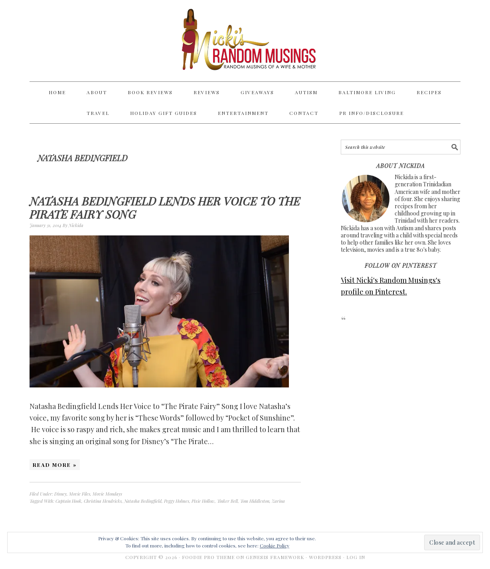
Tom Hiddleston (254, 501)
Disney (60, 494)
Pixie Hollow (203, 501)
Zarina (278, 501)
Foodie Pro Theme (208, 557)
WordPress (325, 557)
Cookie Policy (274, 545)
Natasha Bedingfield (143, 501)
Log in (355, 557)
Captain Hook (68, 501)
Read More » (55, 464)
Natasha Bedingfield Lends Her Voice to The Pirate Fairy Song (165, 208)
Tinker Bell (227, 501)
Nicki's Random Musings (245, 40)
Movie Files (79, 494)
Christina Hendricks (103, 501)
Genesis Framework (275, 557)
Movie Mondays (107, 494)
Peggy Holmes (176, 501)
